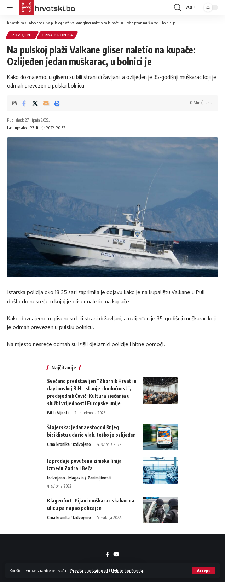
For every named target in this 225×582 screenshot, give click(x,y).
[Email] (46, 103)
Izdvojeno (22, 35)
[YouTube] (116, 554)
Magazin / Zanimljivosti (89, 478)
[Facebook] (107, 554)
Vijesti (63, 412)
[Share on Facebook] (24, 103)
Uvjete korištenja (127, 570)
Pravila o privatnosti (89, 570)
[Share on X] (35, 103)
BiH (50, 412)
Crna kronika (57, 35)
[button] (203, 570)
